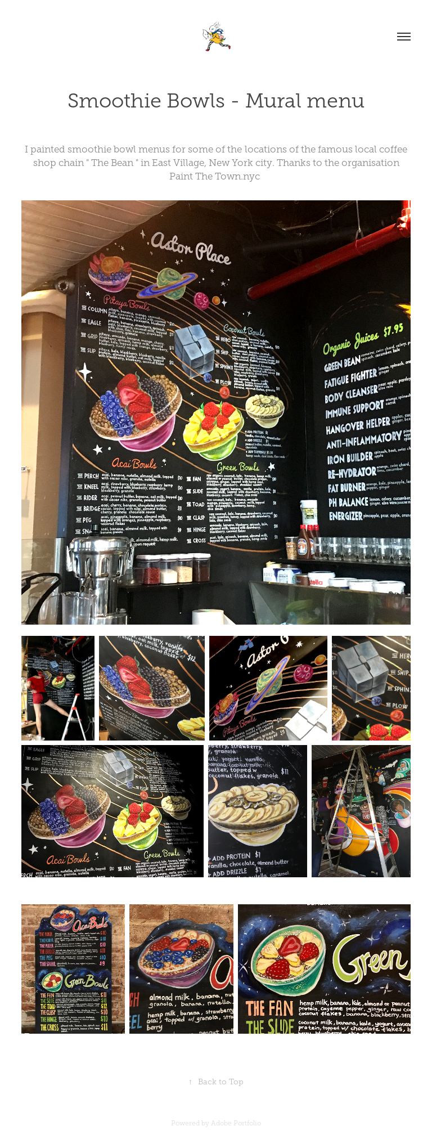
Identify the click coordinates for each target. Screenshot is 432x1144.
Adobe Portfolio (236, 1123)
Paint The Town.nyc (216, 176)
